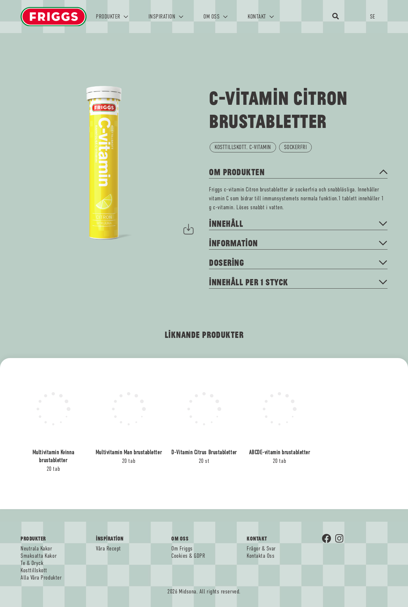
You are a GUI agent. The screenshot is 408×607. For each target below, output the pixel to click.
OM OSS (215, 16)
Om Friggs (182, 548)
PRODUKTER (112, 16)
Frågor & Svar (261, 548)
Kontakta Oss (260, 555)
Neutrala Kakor (36, 548)
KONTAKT (261, 16)
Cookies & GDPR (188, 555)
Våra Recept (108, 548)
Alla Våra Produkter (40, 577)
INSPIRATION (166, 16)
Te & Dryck (31, 563)
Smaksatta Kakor (38, 555)
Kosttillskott (33, 570)
